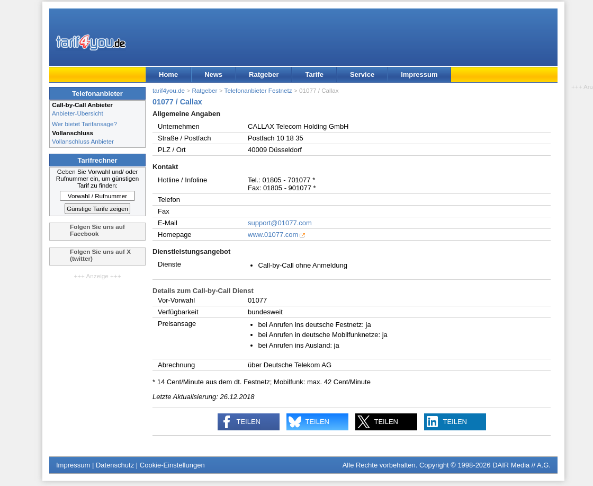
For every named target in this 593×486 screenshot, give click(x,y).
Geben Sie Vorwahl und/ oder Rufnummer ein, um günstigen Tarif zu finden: (97, 178)
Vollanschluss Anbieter (83, 141)
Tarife (314, 74)
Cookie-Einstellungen (172, 465)
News (213, 74)
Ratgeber (263, 74)
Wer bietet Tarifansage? (84, 123)
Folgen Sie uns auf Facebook (97, 230)
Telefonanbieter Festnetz (258, 90)
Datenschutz (115, 465)
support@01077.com (280, 223)
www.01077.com (273, 234)
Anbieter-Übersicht (77, 113)
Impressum (419, 74)
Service (362, 74)
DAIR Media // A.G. (521, 465)
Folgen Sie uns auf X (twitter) (100, 255)
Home (168, 74)
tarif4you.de (168, 90)
